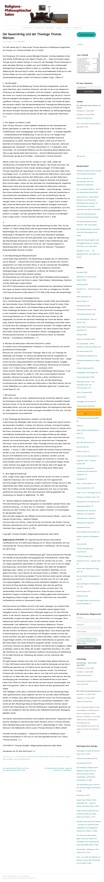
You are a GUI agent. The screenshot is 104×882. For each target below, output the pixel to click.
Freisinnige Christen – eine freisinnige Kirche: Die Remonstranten (86, 385)
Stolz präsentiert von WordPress (16, 876)
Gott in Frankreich (83, 392)
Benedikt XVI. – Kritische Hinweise (89, 289)
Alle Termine (81, 156)
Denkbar (80, 335)
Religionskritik (81, 527)
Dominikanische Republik (85, 356)
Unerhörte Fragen (86, 35)
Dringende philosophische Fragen (88, 360)
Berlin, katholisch (82, 297)
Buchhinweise (81, 306)
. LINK (86, 127)
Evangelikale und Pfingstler (86, 373)
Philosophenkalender (84, 506)
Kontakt (67, 27)
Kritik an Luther (82, 451)
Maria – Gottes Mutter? (85, 483)
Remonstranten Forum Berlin (86, 532)
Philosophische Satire (84, 523)
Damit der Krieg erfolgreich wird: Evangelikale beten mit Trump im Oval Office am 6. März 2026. (88, 243)
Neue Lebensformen (84, 488)
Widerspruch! (81, 596)
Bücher (59, 27)
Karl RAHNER (81, 447)
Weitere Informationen (84, 118)
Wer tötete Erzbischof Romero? (89, 691)
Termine (79, 544)
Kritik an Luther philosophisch (87, 456)
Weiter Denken (82, 591)
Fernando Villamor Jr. (28, 878)
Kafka (79, 426)
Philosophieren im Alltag (85, 518)
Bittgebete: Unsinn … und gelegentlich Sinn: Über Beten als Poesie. (88, 254)
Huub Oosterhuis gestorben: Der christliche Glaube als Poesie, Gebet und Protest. (88, 814)
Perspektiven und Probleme (86, 502)
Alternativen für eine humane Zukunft (40, 756)
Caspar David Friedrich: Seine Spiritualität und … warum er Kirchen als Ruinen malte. (87, 803)
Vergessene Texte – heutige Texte (89, 561)
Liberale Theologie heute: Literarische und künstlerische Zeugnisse (87, 471)
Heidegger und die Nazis (85, 401)
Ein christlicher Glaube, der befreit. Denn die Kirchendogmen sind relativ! (88, 232)
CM (34, 751)
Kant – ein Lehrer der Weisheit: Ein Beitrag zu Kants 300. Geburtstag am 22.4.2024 (88, 860)
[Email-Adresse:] (89, 88)
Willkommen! (28, 27)
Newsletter (39, 27)
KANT (79, 438)
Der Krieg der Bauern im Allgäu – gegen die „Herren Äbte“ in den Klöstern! (58, 769)
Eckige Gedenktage (83, 368)
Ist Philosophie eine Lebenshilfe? (88, 418)
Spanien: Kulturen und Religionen (88, 536)
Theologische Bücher (84, 314)
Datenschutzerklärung (84, 758)
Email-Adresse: (81, 631)
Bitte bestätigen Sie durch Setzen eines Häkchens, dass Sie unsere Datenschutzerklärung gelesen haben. (87, 640)
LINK (5, 117)
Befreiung (60, 756)
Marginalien (81, 479)
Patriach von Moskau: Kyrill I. (86, 497)
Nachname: (80, 624)
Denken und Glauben (84, 339)
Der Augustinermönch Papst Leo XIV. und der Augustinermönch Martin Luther (16, 769)
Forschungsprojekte (22, 759)
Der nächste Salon (83, 351)
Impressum (77, 27)
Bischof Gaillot (82, 301)
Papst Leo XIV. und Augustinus (87, 493)
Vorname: (80, 618)
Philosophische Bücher (84, 309)
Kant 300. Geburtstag (84, 442)
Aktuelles (50, 27)
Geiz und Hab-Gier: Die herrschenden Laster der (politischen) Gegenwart (85, 182)
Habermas (80, 397)
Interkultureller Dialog (84, 406)
